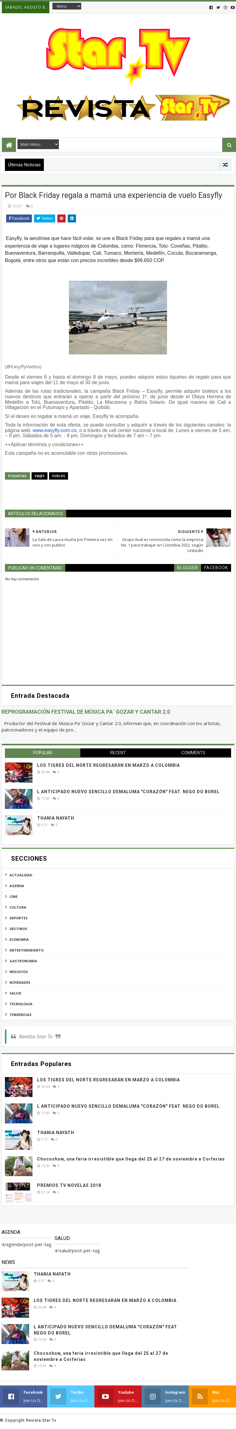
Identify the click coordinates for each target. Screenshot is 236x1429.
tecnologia (21, 1004)
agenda (17, 885)
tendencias (21, 1014)
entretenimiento (27, 950)
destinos (18, 928)
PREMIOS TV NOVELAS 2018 (69, 1185)
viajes (39, 476)
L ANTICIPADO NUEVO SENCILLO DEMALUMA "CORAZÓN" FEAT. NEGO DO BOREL (128, 791)
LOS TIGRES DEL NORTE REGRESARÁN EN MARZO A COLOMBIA (108, 765)
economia (19, 939)
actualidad (21, 875)
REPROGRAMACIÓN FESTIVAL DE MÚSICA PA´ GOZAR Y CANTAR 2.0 (86, 712)
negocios (19, 971)
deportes (19, 918)
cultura (18, 907)
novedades (20, 982)
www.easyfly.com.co (55, 430)
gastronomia (23, 961)
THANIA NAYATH (55, 818)
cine (13, 896)
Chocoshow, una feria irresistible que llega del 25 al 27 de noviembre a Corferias (131, 1159)
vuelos (58, 476)
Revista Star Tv (35, 1036)
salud (15, 993)
